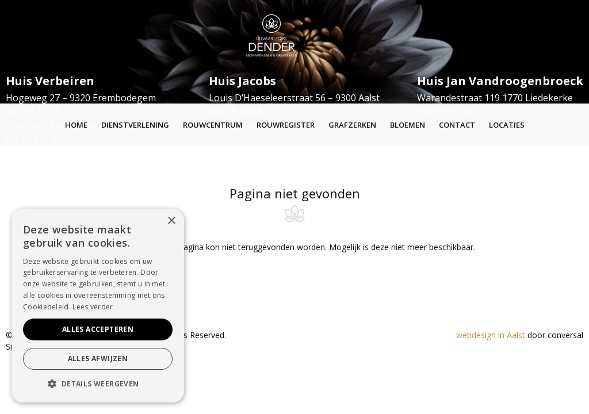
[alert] (98, 305)
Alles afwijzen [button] (98, 358)
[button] (98, 384)
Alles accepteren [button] (97, 329)
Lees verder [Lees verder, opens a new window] (92, 307)
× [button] (171, 221)
